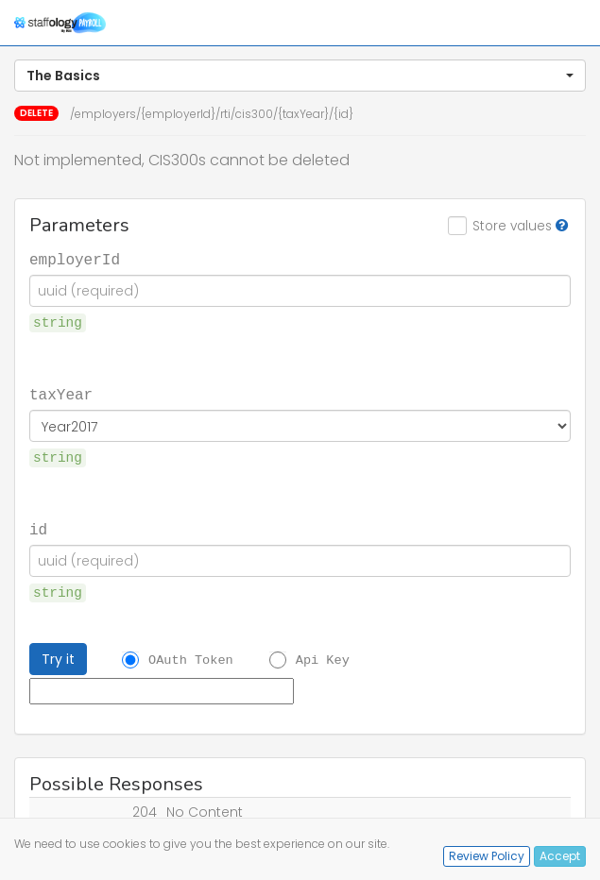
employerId (74, 258)
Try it (58, 659)
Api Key (323, 660)
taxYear (61, 393)
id (38, 528)
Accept (560, 856)
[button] (300, 75)
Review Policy (486, 856)
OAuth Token (190, 660)
